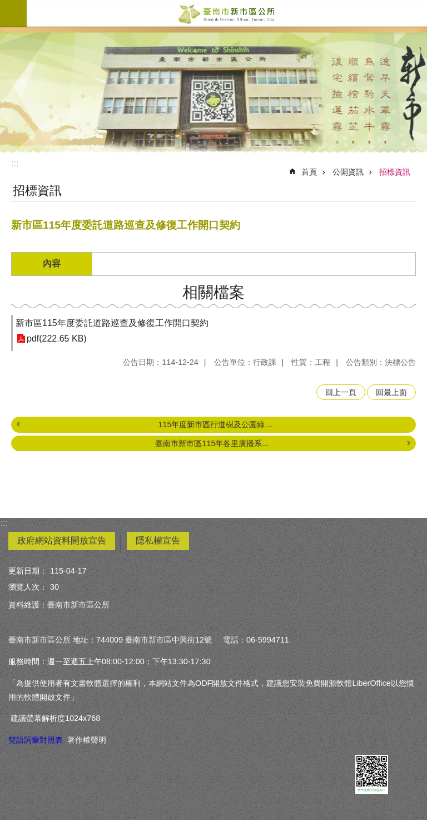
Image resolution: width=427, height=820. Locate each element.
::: (14, 163)
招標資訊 (394, 171)
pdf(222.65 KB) (57, 338)
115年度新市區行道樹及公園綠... (214, 424)
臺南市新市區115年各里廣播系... (212, 443)
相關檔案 (213, 292)
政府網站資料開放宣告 (61, 540)
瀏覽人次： (27, 586)
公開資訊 (348, 171)
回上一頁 (340, 392)
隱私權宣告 (158, 540)
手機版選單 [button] (13, 13)
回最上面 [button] (391, 392)
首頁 (309, 171)
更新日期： (27, 570)
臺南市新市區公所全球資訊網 (227, 13)
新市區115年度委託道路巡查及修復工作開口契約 (112, 323)
